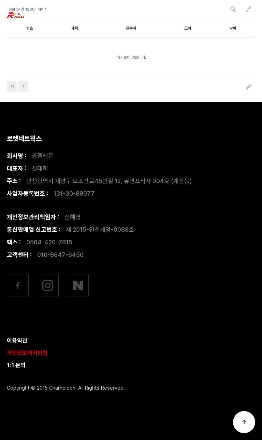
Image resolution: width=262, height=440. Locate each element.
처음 (12, 86)
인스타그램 (48, 285)
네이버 (78, 285)
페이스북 (18, 285)
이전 (23, 86)
